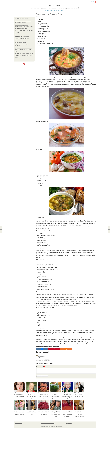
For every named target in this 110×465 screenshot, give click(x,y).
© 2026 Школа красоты (18, 423)
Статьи (52, 10)
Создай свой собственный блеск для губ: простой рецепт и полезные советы (24, 49)
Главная (46, 10)
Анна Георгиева (40, 356)
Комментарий (40, 366)
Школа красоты (55, 6)
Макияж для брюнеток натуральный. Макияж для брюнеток (21, 44)
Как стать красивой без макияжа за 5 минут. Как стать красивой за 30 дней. (24, 55)
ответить (47, 360)
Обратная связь (69, 423)
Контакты (42, 423)
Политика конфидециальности (46, 424)
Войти (92, 1)
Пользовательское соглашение (49, 423)
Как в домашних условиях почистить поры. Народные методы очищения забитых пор (24, 26)
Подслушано (60, 10)
